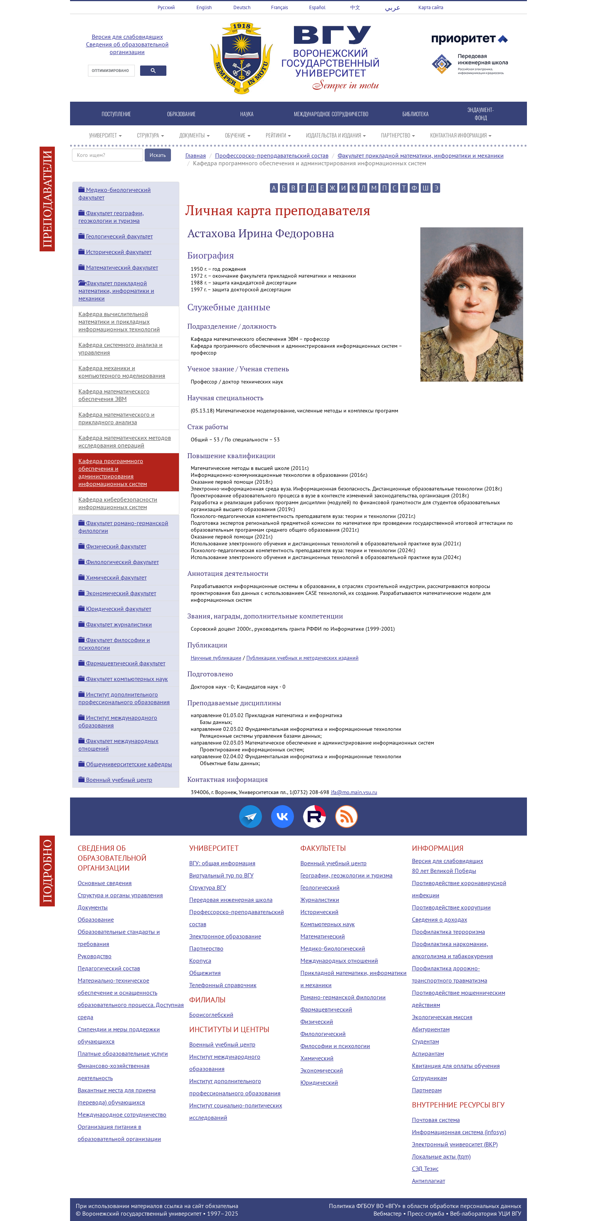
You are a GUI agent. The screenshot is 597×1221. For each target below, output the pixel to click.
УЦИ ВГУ (509, 1213)
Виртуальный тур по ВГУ (221, 875)
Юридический (319, 1082)
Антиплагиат (428, 1180)
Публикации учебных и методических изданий (302, 657)
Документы (93, 907)
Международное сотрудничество (122, 1114)
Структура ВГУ (207, 887)
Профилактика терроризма (448, 931)
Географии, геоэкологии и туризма (346, 875)
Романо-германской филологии (343, 997)
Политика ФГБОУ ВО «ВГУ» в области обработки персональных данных (425, 1206)
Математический (322, 936)
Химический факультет (112, 577)
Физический (316, 1021)
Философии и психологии (335, 1046)
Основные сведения (105, 883)
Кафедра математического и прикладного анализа (116, 418)
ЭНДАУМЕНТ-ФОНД (481, 113)
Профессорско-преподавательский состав (272, 155)
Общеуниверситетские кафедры (125, 764)
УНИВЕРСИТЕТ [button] (105, 135)
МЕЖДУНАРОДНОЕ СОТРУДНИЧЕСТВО (331, 114)
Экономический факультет (117, 593)
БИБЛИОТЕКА (415, 114)
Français (279, 7)
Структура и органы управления (120, 895)
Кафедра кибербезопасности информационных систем (117, 503)
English (204, 7)
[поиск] (110, 71)
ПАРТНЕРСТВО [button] (398, 135)
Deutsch (242, 7)
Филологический (323, 1033)
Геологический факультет (115, 236)
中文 (355, 7)
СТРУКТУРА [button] (150, 135)
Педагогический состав (109, 968)
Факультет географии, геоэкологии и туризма (111, 216)
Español (317, 7)
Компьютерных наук (327, 924)
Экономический (321, 1070)
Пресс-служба (425, 1213)
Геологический (320, 887)
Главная (195, 155)
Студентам (425, 1041)
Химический (317, 1058)
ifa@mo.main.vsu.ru (354, 792)
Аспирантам (428, 1053)
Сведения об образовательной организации (127, 48)
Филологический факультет (118, 562)
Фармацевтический (326, 1009)
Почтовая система (436, 1120)
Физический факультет (112, 546)
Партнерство (206, 948)
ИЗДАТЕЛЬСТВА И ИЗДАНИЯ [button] (336, 135)
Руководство (95, 956)
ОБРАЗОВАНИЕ (181, 114)
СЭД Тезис (425, 1168)
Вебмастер (388, 1213)
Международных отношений (339, 960)
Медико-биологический (332, 948)
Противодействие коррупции (451, 907)
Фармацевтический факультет (121, 663)
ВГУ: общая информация (222, 863)
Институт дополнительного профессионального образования (124, 698)
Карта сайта (430, 7)
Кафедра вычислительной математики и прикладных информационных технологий (119, 321)
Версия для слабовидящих (127, 36)
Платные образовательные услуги (123, 1053)
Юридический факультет (114, 608)
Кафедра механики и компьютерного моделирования (121, 371)
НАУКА (247, 114)
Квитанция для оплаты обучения (456, 1065)
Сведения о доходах (439, 919)
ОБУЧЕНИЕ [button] (238, 135)
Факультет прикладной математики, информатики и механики (421, 155)
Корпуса (200, 960)
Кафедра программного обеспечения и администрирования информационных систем (112, 472)
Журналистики (319, 899)
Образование (96, 919)
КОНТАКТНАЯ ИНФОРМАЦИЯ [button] (461, 135)
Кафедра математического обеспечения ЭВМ (114, 395)
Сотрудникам (429, 1078)
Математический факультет (118, 267)
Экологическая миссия (442, 1017)
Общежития (205, 972)
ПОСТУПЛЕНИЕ (116, 114)
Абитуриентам (431, 1029)
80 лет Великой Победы (444, 870)
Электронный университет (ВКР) (455, 1144)
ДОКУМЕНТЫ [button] (194, 135)
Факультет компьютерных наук (123, 678)
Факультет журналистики (115, 624)
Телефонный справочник (223, 985)
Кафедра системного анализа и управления (120, 348)
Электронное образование (225, 936)
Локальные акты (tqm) (441, 1156)
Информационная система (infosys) (459, 1132)
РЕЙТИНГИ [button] (278, 135)
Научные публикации (216, 657)
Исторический (319, 912)
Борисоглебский (211, 1014)
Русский (166, 7)
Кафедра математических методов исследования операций (124, 441)
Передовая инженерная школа (231, 899)
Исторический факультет (115, 252)
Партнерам (427, 1090)
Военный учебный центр (115, 779)
